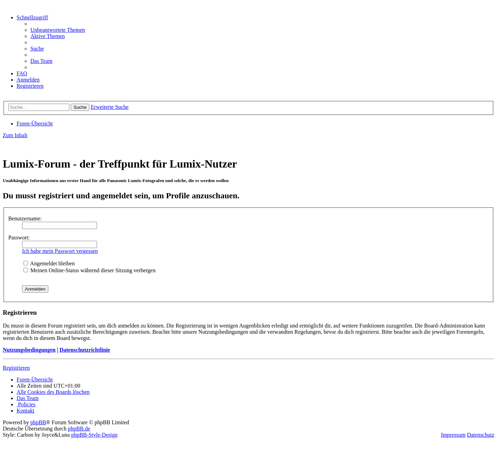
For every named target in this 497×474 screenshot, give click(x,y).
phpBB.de (79, 429)
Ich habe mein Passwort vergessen (60, 251)
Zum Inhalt (15, 135)
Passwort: (19, 237)
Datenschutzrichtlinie (84, 350)
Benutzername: (25, 218)
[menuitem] (57, 30)
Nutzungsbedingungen (29, 350)
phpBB (38, 422)
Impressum (453, 435)
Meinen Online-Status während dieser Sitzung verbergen (89, 270)
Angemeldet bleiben (49, 263)
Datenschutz (480, 435)
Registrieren (16, 368)
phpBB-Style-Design (94, 435)
